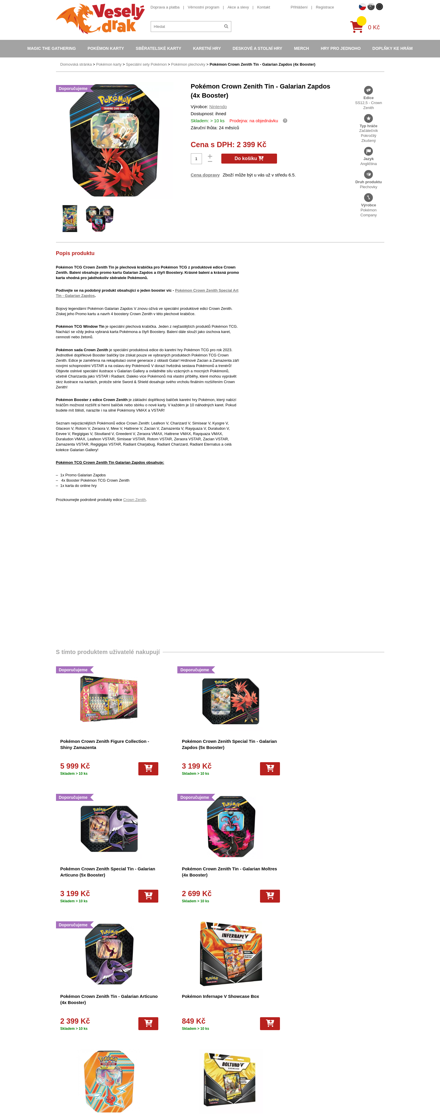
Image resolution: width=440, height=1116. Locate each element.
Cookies (142, 1034)
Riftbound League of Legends (240, 1103)
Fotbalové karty (228, 1072)
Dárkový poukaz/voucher (156, 1026)
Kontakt (263, 7)
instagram (310, 1046)
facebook (309, 1028)
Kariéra (141, 1057)
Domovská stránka (76, 64)
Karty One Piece (229, 1065)
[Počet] (196, 158)
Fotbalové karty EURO (234, 1088)
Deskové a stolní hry (257, 48)
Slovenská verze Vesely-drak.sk (329, 1097)
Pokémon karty (106, 48)
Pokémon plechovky (188, 64)
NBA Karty (223, 1049)
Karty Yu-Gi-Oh (228, 1042)
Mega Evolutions (229, 1095)
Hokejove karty (227, 1026)
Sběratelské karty (158, 48)
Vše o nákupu (147, 1042)
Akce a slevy (238, 7)
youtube (308, 1037)
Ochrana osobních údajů (156, 1072)
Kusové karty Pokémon (234, 1080)
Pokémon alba (227, 1019)
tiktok (306, 1055)
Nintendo (218, 106)
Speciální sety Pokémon (146, 64)
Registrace (325, 7)
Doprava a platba (165, 7)
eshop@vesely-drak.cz (321, 1019)
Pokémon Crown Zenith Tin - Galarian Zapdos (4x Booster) (262, 64)
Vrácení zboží (147, 1049)
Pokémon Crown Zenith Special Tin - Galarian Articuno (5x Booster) (253, 747)
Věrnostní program (204, 7)
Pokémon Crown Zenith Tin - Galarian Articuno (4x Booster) (90, 875)
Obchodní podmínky (152, 1011)
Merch (301, 48)
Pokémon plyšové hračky (236, 1057)
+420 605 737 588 (317, 1010)
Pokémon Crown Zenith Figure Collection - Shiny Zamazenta (86, 747)
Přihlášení (299, 7)
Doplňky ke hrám (392, 48)
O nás (140, 1019)
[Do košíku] (111, 768)
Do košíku (249, 158)
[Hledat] (226, 26)
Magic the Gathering (51, 48)
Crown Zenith (134, 499)
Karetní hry (207, 48)
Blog (139, 1065)
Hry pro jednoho (341, 48)
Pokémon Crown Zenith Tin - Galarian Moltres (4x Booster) (343, 747)
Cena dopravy (205, 174)
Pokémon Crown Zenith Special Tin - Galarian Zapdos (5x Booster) (169, 747)
